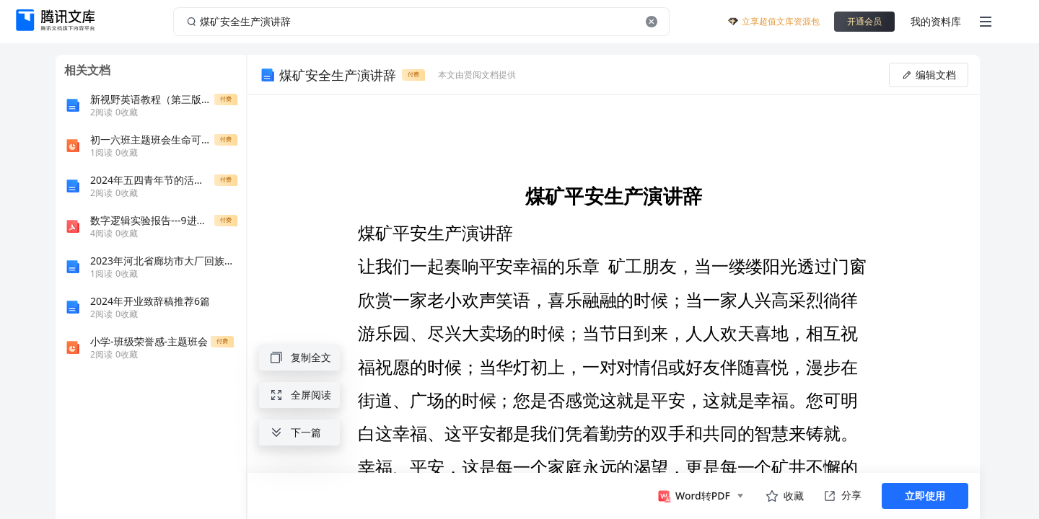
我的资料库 (936, 21)
